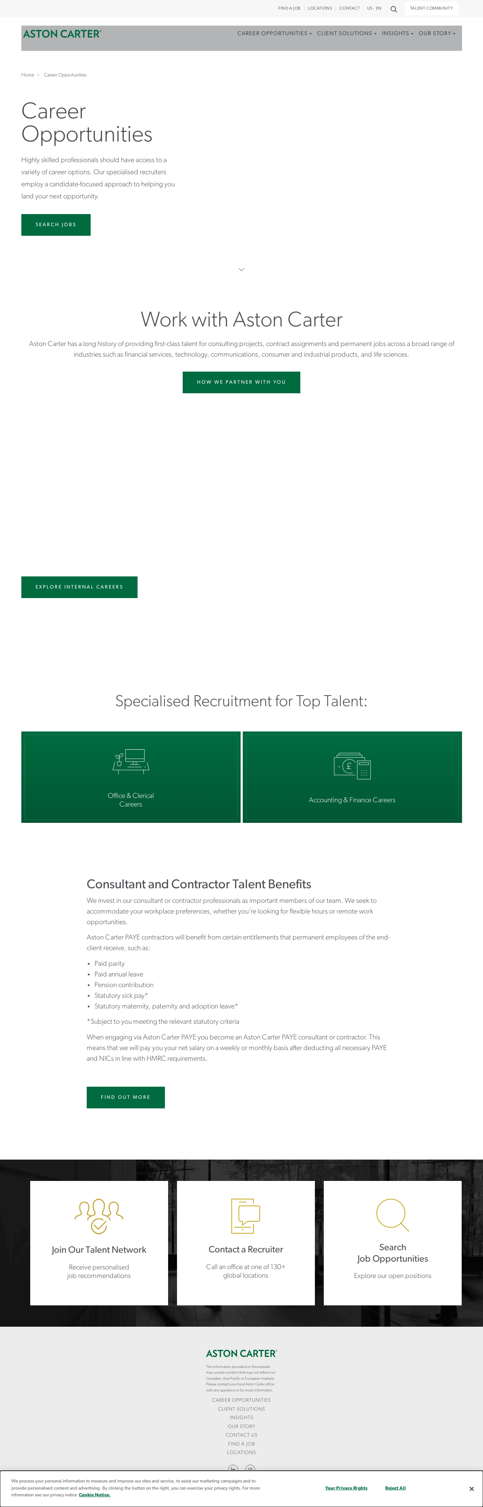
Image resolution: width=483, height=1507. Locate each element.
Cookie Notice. (95, 1495)
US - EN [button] (374, 8)
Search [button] (393, 8)
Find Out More (126, 1097)
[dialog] (241, 1489)
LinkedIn (233, 1470)
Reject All (395, 1488)
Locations (320, 8)
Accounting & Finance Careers (352, 777)
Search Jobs (56, 225)
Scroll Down (241, 269)
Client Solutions (332, 40)
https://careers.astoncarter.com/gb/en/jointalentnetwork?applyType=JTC (99, 1243)
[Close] (472, 1489)
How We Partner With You (241, 382)
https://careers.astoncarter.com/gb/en (393, 1243)
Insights (387, 40)
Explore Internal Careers (79, 587)
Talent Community (431, 8)
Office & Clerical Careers (131, 777)
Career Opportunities (256, 40)
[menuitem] (258, 48)
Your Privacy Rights (346, 1488)
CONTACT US (242, 1435)
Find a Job (289, 8)
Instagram (250, 1470)
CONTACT (349, 8)
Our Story (430, 40)
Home (62, 40)
